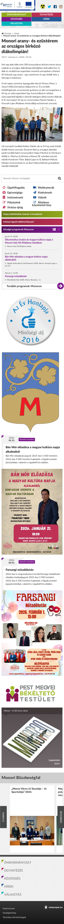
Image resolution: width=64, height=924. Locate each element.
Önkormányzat (16, 15)
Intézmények (15, 197)
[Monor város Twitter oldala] (49, 7)
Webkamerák (46, 187)
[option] (32, 819)
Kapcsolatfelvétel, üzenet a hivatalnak (22, 214)
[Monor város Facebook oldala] (55, 7)
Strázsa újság (15, 207)
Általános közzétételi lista (41, 204)
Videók (42, 197)
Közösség (16, 19)
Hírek (46, 19)
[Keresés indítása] (59, 178)
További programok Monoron (24, 286)
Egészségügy (15, 192)
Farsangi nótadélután (16, 276)
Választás (16, 23)
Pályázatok (13, 202)
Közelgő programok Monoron (18, 229)
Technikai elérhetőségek (14, 917)
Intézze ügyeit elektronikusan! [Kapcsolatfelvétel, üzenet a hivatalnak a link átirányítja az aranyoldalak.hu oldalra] (18, 222)
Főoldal (7, 34)
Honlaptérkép (9, 913)
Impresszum (9, 908)
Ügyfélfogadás (16, 187)
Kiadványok (45, 192)
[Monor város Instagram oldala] (60, 7)
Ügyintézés (46, 15)
